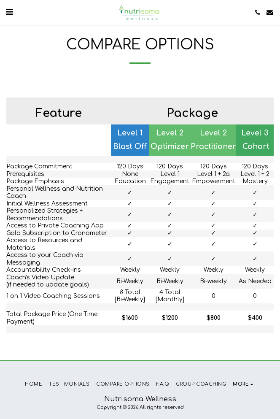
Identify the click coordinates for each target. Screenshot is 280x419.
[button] (9, 12)
